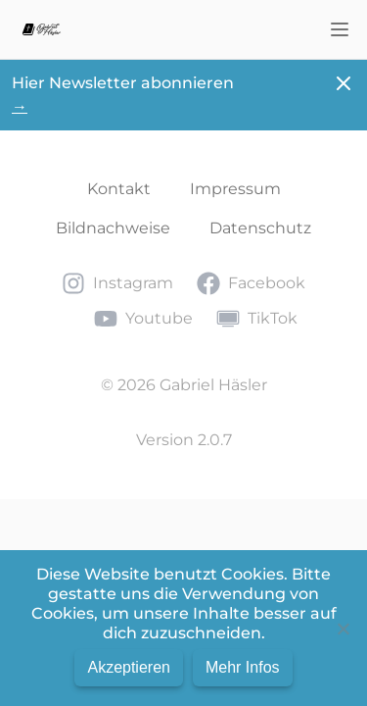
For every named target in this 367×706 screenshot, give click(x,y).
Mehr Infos (243, 667)
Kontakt (119, 188)
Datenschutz (260, 228)
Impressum (235, 188)
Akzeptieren (128, 667)
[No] (342, 628)
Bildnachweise (113, 228)
